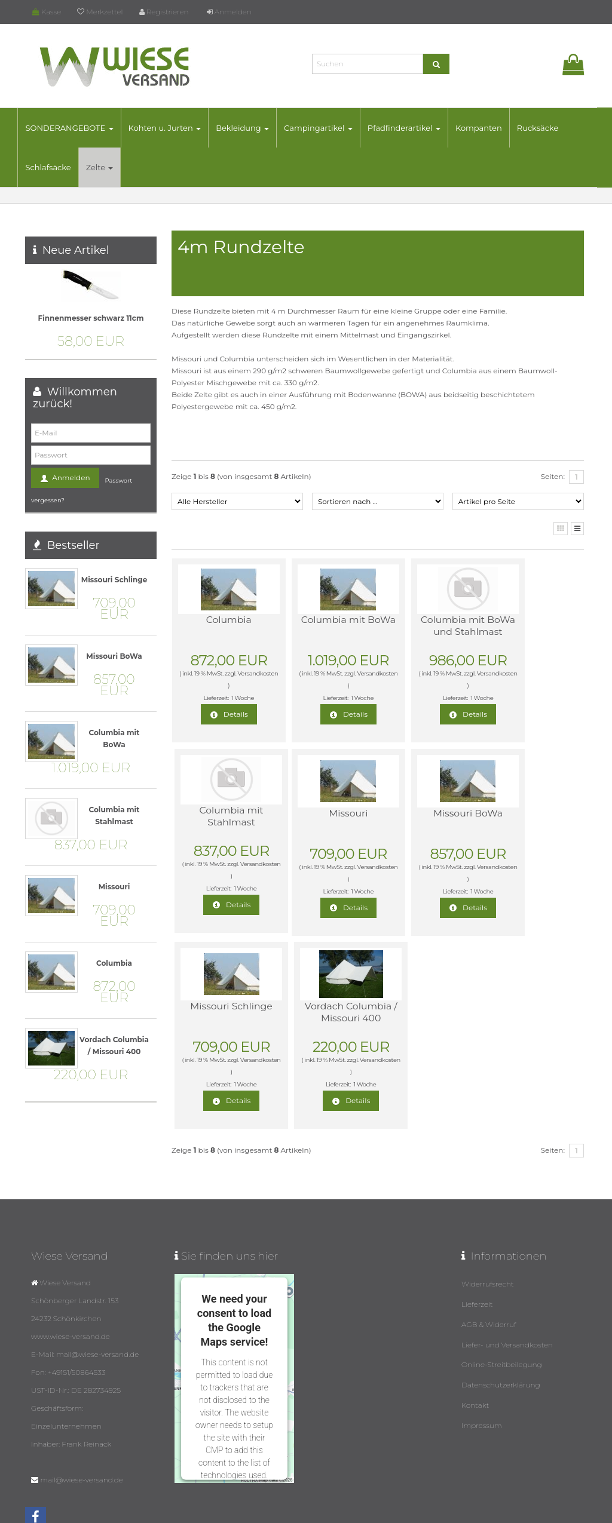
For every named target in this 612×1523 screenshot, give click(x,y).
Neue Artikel (75, 250)
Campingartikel (326, 128)
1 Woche (233, 698)
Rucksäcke (545, 128)
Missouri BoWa (322, 813)
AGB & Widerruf (488, 1267)
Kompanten (486, 128)
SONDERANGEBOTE (77, 128)
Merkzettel (100, 11)
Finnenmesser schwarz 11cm (90, 318)
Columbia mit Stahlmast (527, 625)
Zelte (107, 167)
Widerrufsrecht (487, 1228)
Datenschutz (363, 1510)
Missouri (220, 813)
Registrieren (164, 11)
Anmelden (229, 11)
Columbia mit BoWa (322, 625)
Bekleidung (250, 128)
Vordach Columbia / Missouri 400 (528, 825)
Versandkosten (218, 685)
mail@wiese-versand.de (81, 1424)
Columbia (220, 619)
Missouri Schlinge (425, 813)
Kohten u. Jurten (172, 128)
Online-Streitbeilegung (501, 1305)
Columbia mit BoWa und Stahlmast (425, 631)
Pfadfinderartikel (411, 128)
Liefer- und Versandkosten (507, 1286)
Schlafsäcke (55, 167)
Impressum (481, 1362)
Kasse (46, 11)
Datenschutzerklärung (500, 1324)
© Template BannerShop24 (300, 1510)
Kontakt (475, 1343)
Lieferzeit (477, 1247)
